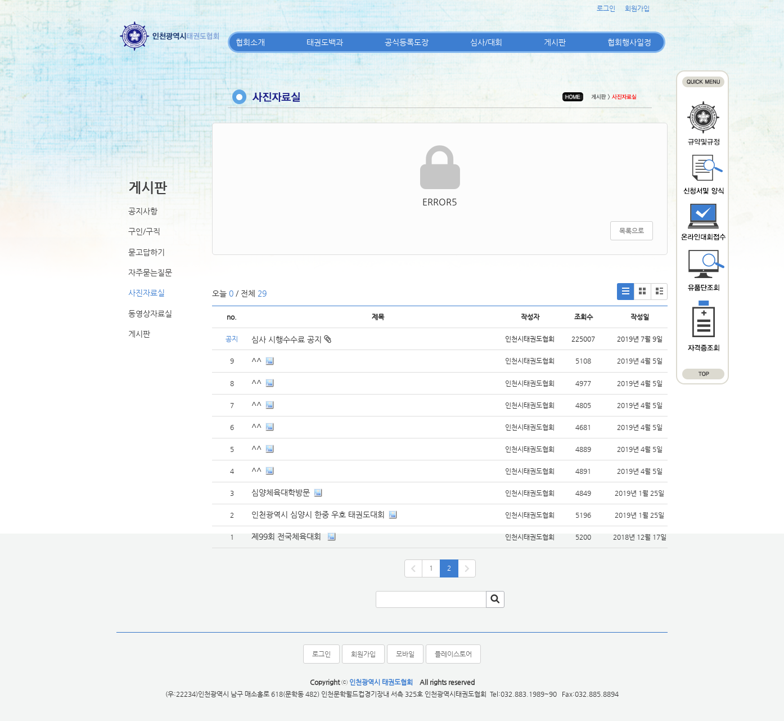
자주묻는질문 (150, 272)
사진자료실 (146, 292)
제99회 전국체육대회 (287, 536)
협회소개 (250, 42)
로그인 (606, 8)
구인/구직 (144, 231)
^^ (256, 360)
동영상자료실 (150, 313)
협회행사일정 (629, 42)
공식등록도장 (407, 42)
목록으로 (631, 231)
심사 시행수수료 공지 (291, 339)
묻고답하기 (146, 252)
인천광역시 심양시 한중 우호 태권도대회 (318, 514)
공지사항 (142, 211)
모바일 (405, 654)
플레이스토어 (453, 654)
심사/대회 (486, 42)
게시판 (555, 42)
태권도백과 (325, 42)
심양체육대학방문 (280, 492)
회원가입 (637, 8)
